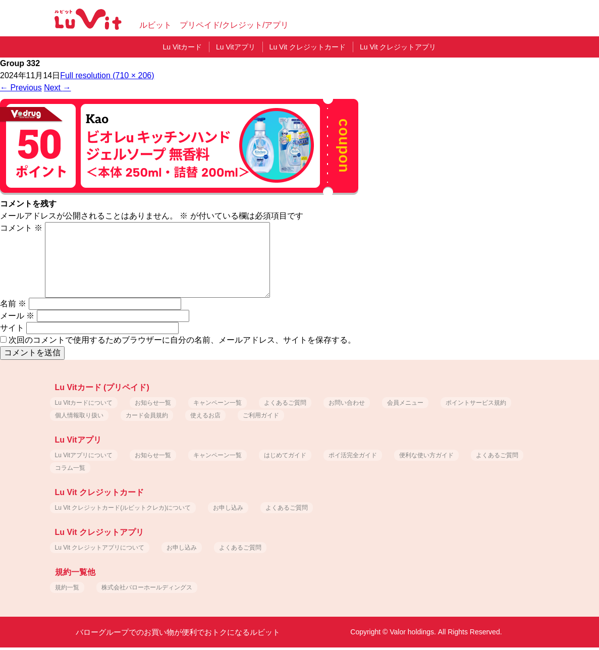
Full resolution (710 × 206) (107, 75)
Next (57, 87)
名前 (13, 303)
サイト (12, 327)
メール (17, 315)
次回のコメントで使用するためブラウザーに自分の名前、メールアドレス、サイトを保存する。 (182, 340)
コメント (21, 228)
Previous (21, 87)
